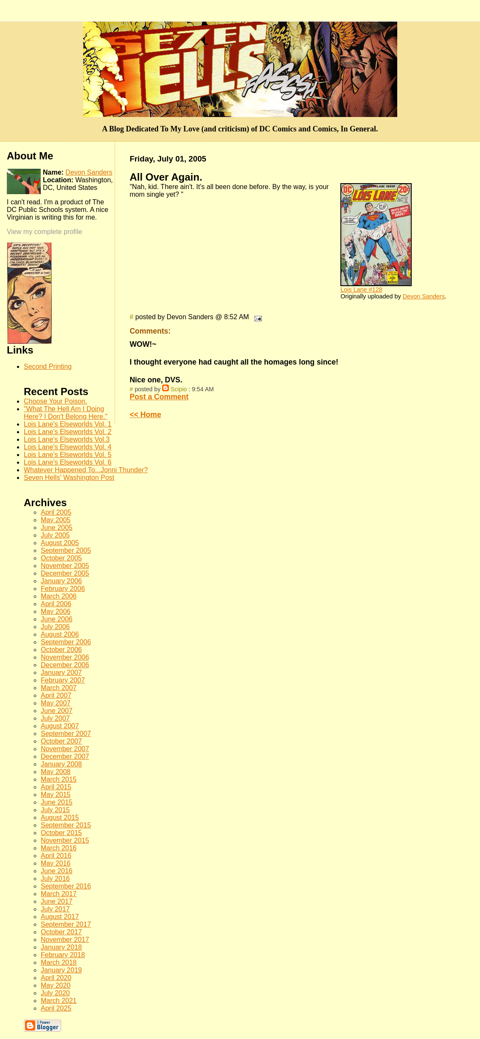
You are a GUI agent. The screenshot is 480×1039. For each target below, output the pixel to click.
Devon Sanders (424, 296)
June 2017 (57, 901)
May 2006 (55, 611)
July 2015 (55, 809)
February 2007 (63, 680)
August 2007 (60, 726)
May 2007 (55, 703)
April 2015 (56, 787)
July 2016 (55, 878)
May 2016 (55, 863)
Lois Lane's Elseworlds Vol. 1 (68, 424)
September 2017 (66, 924)
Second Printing (48, 366)
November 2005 (65, 565)
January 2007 (61, 672)
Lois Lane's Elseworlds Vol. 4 (68, 447)
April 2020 (56, 977)
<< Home (145, 414)
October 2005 (61, 558)
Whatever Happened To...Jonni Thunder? (86, 470)
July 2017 (55, 909)
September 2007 (66, 733)
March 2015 (59, 779)
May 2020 (55, 985)
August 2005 (60, 542)
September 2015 (66, 825)
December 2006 (65, 665)
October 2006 (61, 649)
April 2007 (56, 695)
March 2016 (59, 848)
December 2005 (65, 573)
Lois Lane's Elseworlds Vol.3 (66, 439)
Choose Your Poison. (55, 401)
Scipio (179, 389)
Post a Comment (158, 397)
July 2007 (55, 718)
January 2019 (61, 970)
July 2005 (55, 535)
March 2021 (59, 1000)
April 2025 (56, 1008)
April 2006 (56, 603)
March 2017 (59, 893)
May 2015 (55, 794)
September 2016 (66, 886)
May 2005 (55, 520)
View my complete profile (44, 231)
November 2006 (65, 657)
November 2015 (65, 840)
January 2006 (61, 581)
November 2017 (65, 939)
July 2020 (55, 993)
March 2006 (59, 596)
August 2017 (60, 916)
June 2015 (57, 802)
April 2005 (56, 512)
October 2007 (61, 741)
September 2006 (66, 642)
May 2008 (55, 771)
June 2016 (57, 871)
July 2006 (55, 626)
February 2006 (63, 588)
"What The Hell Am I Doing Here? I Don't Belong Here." (65, 412)
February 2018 (63, 954)
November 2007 (65, 748)
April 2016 (56, 855)
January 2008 (61, 764)
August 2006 (60, 634)
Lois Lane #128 (361, 289)
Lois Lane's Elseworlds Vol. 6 (68, 462)
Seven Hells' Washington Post (69, 477)
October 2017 (61, 932)
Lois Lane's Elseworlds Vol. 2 (68, 431)
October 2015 (61, 832)
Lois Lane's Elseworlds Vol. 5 (68, 454)
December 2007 (65, 756)
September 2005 (66, 550)
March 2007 (59, 687)
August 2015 (60, 817)
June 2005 (57, 527)
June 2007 (57, 710)
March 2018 (59, 962)
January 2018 (61, 947)
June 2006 (57, 619)
